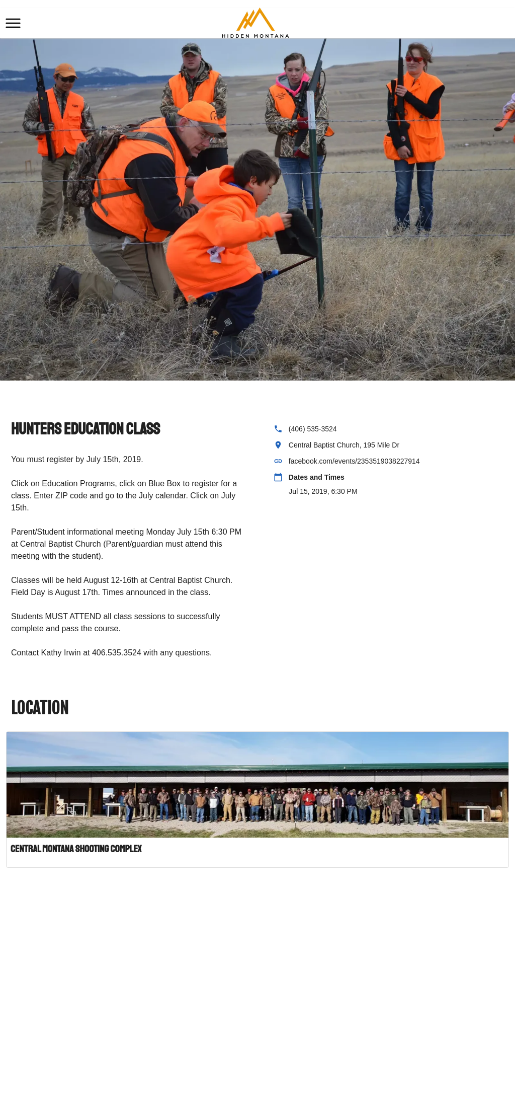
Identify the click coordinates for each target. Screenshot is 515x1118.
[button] (13, 23)
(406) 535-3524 (313, 429)
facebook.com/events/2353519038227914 (354, 461)
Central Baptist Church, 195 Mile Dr (344, 445)
